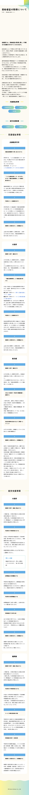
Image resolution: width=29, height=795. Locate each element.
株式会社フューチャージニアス (6, 2)
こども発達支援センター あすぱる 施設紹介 (14, 167)
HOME (3, 12)
